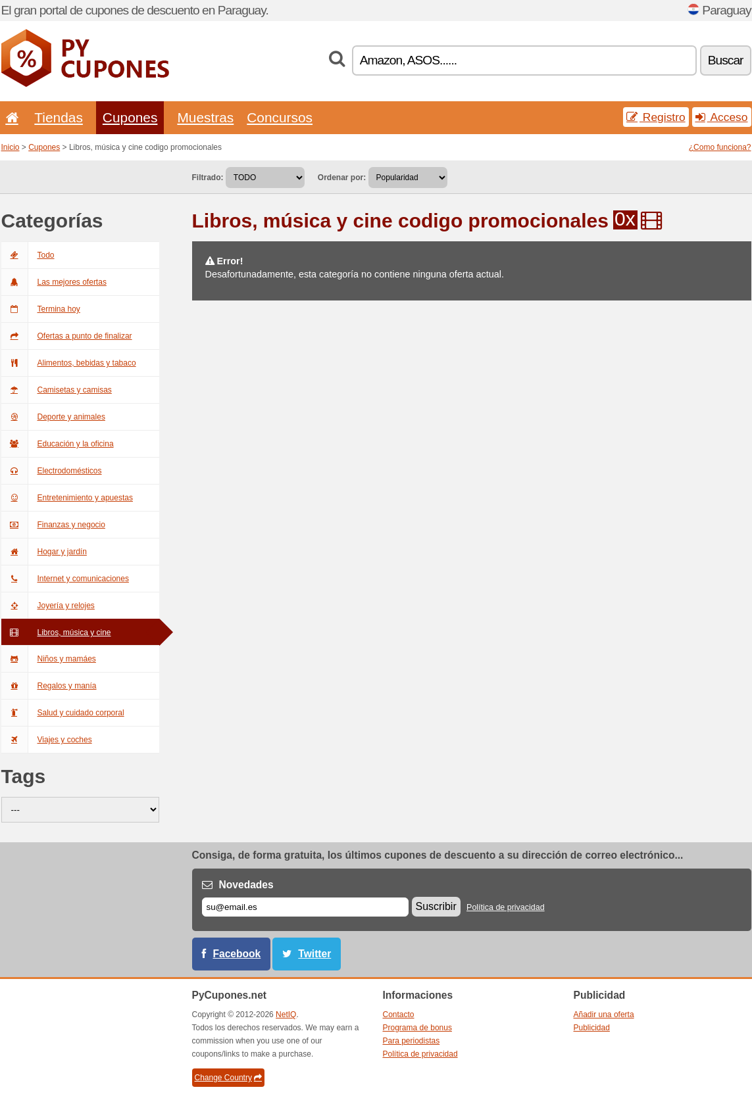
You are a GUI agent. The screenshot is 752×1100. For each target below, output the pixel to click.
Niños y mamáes (48, 659)
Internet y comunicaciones (65, 578)
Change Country (228, 1077)
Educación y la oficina (57, 444)
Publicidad (592, 1027)
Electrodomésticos (51, 471)
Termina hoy (40, 309)
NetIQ (286, 1014)
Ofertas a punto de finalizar (66, 336)
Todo (28, 255)
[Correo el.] (305, 907)
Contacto (398, 1014)
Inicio (10, 147)
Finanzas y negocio (53, 525)
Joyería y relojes (48, 605)
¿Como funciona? (720, 147)
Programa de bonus (417, 1027)
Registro (656, 117)
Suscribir (436, 906)
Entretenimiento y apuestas (67, 498)
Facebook (237, 953)
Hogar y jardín (44, 551)
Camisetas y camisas (56, 390)
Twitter (314, 953)
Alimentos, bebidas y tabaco (68, 363)
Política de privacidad (505, 907)
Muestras (205, 117)
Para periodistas (411, 1040)
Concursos (280, 117)
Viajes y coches (46, 740)
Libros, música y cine (56, 632)
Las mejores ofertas (54, 282)
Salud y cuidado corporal (62, 713)
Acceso (721, 117)
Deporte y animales (53, 417)
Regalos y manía (49, 686)
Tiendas (58, 117)
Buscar (725, 60)
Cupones (130, 117)
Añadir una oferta (604, 1014)
